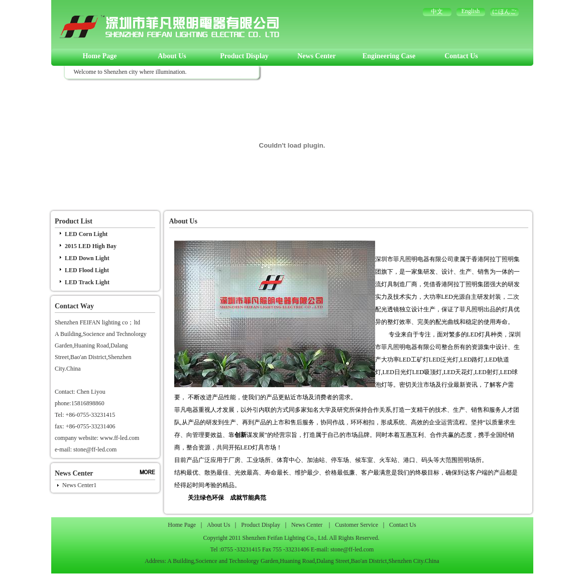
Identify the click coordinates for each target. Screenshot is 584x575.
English (470, 11)
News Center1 (79, 485)
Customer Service (356, 524)
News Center (316, 56)
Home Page (99, 56)
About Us (172, 56)
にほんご (504, 11)
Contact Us (461, 56)
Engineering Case (389, 56)
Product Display (244, 56)
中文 (437, 11)
